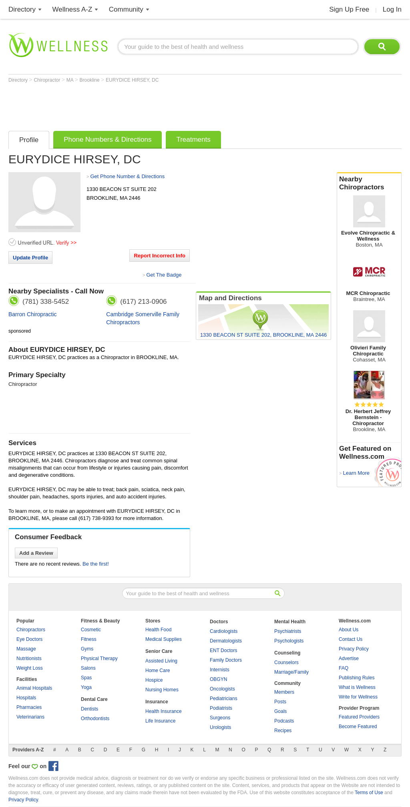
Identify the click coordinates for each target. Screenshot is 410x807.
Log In (392, 9)
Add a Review (36, 553)
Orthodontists (95, 718)
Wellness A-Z (72, 9)
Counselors (286, 662)
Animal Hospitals (34, 688)
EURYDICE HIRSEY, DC (132, 80)
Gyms (87, 649)
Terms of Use (369, 792)
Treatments (193, 139)
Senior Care (158, 651)
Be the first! (95, 564)
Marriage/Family (291, 672)
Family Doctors (226, 660)
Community (126, 9)
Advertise (349, 658)
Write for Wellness (358, 697)
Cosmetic (91, 629)
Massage (26, 649)
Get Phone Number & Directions (127, 176)
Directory (22, 9)
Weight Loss (29, 668)
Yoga (86, 687)
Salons (88, 668)
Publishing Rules (356, 678)
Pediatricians (223, 698)
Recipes (282, 730)
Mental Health (289, 621)
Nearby (369, 183)
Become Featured (358, 726)
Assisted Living (161, 661)
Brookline (90, 80)
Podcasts (284, 721)
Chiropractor (47, 80)
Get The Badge (163, 275)
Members (284, 692)
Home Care (157, 670)
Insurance (156, 702)
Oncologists (222, 689)
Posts (280, 702)
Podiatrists (221, 708)
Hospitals (26, 698)
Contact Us (350, 639)
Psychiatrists (287, 631)
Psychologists (288, 641)
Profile (28, 140)
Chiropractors (30, 629)
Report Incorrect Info (159, 256)
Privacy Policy (354, 649)
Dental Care (94, 699)
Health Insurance (163, 711)
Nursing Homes (162, 690)
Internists (219, 669)
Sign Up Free (349, 9)
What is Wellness (357, 687)
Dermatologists (226, 641)
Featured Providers (359, 717)
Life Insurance (160, 721)
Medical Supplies (163, 639)
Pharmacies (29, 707)
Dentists (89, 709)
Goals (280, 711)
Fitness (88, 639)
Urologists (220, 727)
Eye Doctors (29, 639)
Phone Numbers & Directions (107, 139)
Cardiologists (223, 631)
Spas (86, 678)
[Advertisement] (154, 105)
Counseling (287, 653)
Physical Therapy (99, 658)
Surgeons (220, 718)
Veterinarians (30, 717)
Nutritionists (29, 658)
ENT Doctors (223, 650)
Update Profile (30, 258)
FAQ (343, 668)
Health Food (158, 629)
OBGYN (218, 679)
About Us (348, 629)
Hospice (154, 680)
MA (70, 80)
